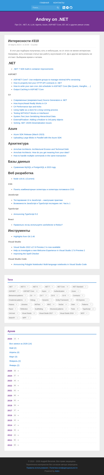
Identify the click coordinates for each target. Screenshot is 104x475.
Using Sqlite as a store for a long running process (36, 110)
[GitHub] (71, 7)
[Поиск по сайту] (43, 7)
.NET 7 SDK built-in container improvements (33, 69)
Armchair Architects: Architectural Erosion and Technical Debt (41, 149)
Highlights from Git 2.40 (24, 236)
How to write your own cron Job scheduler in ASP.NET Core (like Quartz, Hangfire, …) (52, 86)
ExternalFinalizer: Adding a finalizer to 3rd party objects (38, 119)
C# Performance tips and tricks (27, 106)
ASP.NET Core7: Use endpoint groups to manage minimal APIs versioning (47, 79)
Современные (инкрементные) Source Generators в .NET (40, 100)
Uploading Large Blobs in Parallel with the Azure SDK (38, 137)
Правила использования (37, 468)
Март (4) (13, 356)
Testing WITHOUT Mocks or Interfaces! (31, 113)
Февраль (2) (15, 361)
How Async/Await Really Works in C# (30, 103)
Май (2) (12, 348)
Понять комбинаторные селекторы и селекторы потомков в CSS (44, 189)
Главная (44, 2)
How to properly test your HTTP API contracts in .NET (38, 83)
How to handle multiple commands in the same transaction (40, 155)
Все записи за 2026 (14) (20, 343)
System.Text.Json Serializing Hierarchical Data (35, 116)
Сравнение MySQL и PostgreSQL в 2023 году (35, 167)
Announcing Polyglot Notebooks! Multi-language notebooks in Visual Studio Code (50, 264)
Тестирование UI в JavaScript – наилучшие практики (38, 200)
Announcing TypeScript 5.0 (26, 214)
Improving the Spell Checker (26, 253)
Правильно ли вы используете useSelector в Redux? (38, 225)
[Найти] (58, 7)
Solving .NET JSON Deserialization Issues (33, 123)
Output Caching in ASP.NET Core (29, 89)
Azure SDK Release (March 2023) (29, 134)
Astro (57, 471)
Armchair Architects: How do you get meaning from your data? (41, 152)
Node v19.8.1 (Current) (24, 179)
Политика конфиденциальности (64, 468)
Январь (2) (14, 365)
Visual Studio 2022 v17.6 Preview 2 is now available (37, 247)
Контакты (58, 2)
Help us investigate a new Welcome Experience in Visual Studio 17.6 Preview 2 (49, 250)
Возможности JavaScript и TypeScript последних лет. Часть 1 (42, 203)
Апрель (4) (14, 352)
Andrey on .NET (52, 19)
